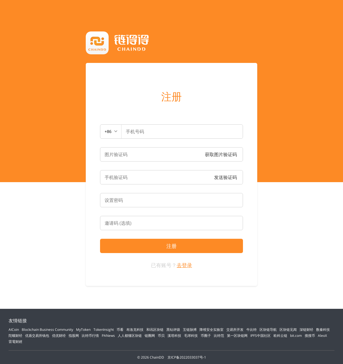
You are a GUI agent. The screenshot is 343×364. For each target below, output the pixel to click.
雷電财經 (15, 341)
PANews (108, 335)
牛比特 (251, 329)
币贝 (161, 335)
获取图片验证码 (221, 154)
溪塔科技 (174, 335)
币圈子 (206, 335)
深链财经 (306, 329)
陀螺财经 (15, 335)
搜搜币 (310, 335)
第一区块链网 (237, 335)
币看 (120, 329)
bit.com (296, 335)
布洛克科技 (134, 329)
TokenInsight (103, 329)
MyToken (83, 329)
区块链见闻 (288, 329)
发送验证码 (225, 177)
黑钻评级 (173, 329)
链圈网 (150, 335)
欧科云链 (280, 335)
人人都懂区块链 (130, 335)
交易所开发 (235, 329)
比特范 (219, 335)
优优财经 (59, 335)
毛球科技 (191, 335)
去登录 (184, 265)
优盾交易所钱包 (37, 335)
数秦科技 (323, 329)
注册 (171, 97)
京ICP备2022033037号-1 (186, 357)
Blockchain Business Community (47, 329)
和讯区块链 (154, 329)
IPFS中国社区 (260, 335)
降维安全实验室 (212, 329)
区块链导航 (268, 329)
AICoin (14, 329)
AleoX (322, 335)
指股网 (74, 335)
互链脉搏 (190, 329)
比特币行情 (90, 335)
